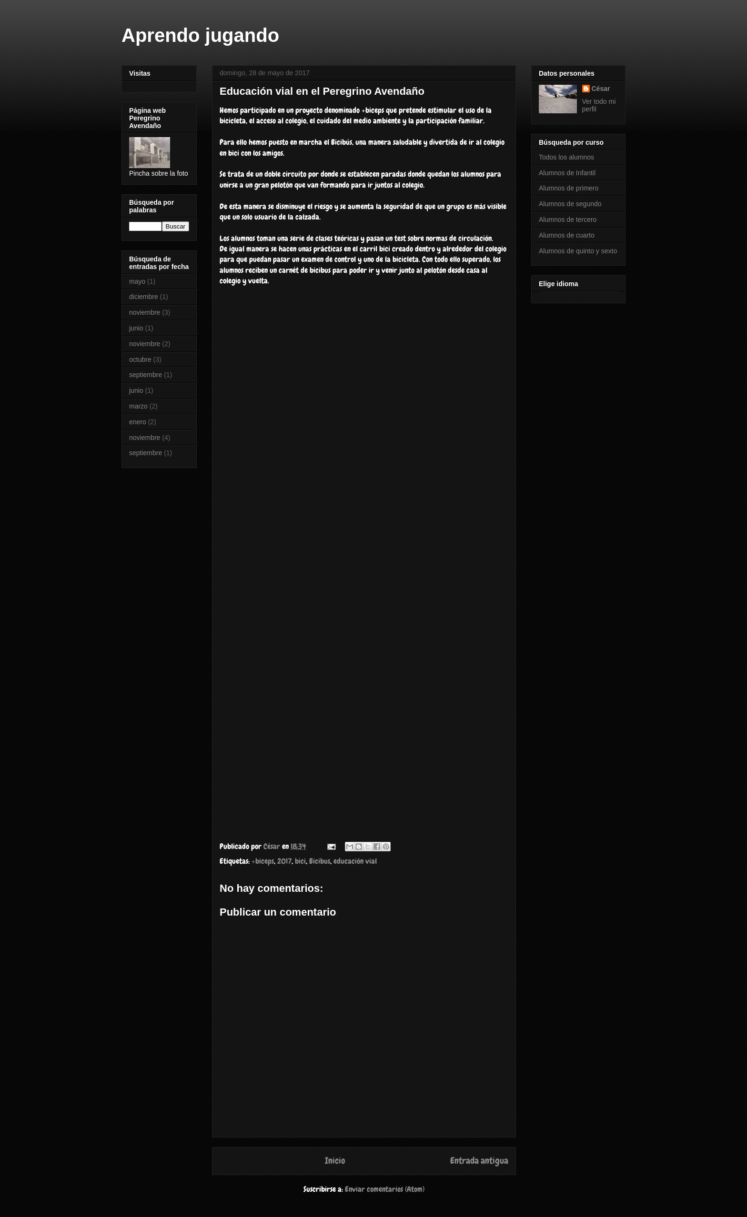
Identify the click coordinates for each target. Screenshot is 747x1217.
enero (137, 422)
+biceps (263, 861)
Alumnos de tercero (567, 219)
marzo (138, 406)
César (601, 88)
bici (300, 861)
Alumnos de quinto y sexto (578, 251)
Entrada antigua (479, 1161)
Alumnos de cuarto (567, 235)
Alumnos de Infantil (567, 173)
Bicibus (319, 861)
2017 (284, 861)
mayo (137, 281)
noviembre (144, 312)
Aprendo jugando (200, 35)
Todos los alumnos (566, 157)
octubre (140, 359)
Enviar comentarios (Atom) (384, 1189)
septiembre (145, 375)
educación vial (355, 861)
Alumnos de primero (568, 188)
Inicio (335, 1161)
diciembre (143, 296)
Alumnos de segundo (570, 204)
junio (136, 328)
